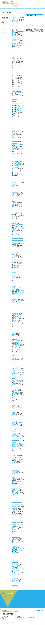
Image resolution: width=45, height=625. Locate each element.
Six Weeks (14, 255)
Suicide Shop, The (15, 482)
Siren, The (14, 230)
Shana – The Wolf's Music (16, 174)
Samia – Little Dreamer (16, 29)
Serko (13, 149)
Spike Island (14, 389)
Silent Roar (14, 212)
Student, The (14, 471)
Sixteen (13, 256)
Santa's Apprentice (15, 45)
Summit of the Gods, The (16, 522)
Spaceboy (13, 373)
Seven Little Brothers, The (16, 150)
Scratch (13, 96)
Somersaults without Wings (16, 340)
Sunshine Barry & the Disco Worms (17, 539)
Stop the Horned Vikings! (16, 436)
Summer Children (15, 495)
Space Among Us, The (15, 372)
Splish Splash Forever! (15, 396)
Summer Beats (14, 488)
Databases (5, 10)
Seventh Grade (14, 161)
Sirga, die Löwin (14, 232)
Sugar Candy (14, 479)
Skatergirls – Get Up (15, 258)
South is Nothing (15, 367)
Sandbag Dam (14, 40)
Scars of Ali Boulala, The (16, 58)
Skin (13, 265)
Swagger (13, 567)
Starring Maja (14, 414)
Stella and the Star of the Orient (17, 422)
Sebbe (13, 105)
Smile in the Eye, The (15, 300)
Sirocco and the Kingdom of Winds (17, 233)
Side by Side (14, 206)
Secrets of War (14, 131)
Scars (13, 57)
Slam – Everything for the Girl (17, 279)
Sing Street (14, 226)
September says (14, 146)
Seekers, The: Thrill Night (16, 135)
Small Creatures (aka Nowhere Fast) (18, 292)
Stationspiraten (14, 416)
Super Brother (14, 543)
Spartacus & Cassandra (15, 380)
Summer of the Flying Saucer (16, 506)
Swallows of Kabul (15, 570)
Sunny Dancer (14, 538)
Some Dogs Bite (14, 336)
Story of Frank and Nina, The (16, 446)
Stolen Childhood (15, 433)
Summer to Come (15, 515)
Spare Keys (14, 375)
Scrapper (13, 94)
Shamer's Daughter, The (16, 171)
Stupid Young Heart (15, 472)
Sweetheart (14, 578)
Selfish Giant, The (15, 137)
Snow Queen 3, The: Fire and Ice (17, 314)
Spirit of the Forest (15, 395)
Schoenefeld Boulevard (16, 70)
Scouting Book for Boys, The (16, 92)
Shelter (13, 186)
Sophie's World (14, 359)
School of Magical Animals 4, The (17, 83)
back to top (40, 610)
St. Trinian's (14, 407)
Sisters (13, 246)
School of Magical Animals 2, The (17, 79)
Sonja (13, 357)
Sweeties (13, 579)
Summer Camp (14, 493)
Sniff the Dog (14, 302)
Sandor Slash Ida (14, 42)
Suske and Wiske (15, 562)
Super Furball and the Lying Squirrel (18, 548)
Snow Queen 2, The (15, 313)
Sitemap (30, 618)
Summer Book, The (15, 490)
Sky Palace (14, 272)
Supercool (14, 552)
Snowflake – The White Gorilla (17, 325)
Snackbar (13, 301)
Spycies (13, 405)
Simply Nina (14, 223)
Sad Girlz (13, 19)
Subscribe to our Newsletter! (8, 593)
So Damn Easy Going (15, 329)
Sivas (13, 254)
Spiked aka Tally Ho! (15, 392)
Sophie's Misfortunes (15, 358)
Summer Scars (14, 513)
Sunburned (14, 530)
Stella (13, 421)
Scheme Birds (14, 66)
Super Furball (14, 547)
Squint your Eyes (15, 406)
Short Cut (13, 194)
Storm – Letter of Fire (15, 440)
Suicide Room (14, 481)
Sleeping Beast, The (15, 281)
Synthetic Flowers (15, 585)
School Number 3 (15, 75)
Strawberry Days (15, 455)
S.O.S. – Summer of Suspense (17, 17)
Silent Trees (14, 213)
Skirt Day (13, 268)
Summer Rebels (14, 511)
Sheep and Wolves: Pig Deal (16, 182)
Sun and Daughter (15, 528)
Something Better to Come (16, 342)
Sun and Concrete (15, 527)
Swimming (14, 581)
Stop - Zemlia (14, 434)
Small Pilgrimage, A (15, 295)
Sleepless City (14, 286)
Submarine (14, 474)
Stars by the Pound (15, 415)
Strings (13, 462)
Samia (13, 28)
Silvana (13, 216)
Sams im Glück (14, 35)
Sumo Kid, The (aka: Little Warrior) (17, 524)
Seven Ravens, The (15, 154)
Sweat (13, 574)
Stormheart (14, 442)
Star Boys (13, 412)
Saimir (13, 21)
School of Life (14, 78)
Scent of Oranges (15, 61)
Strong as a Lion (14, 463)
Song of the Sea (14, 350)
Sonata (13, 349)
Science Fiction (14, 91)
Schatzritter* (14, 63)
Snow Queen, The (15, 318)
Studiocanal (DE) (28, 46)
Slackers (13, 277)
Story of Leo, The (15, 448)
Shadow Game (14, 168)
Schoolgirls (14, 90)
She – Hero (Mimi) (15, 177)
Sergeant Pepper (15, 148)
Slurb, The (14, 289)
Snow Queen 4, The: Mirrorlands (17, 316)
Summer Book (14, 489)
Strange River (14, 454)
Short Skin (14, 196)
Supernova (14, 553)
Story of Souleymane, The (16, 449)
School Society (14, 87)
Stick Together (14, 425)
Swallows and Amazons (16, 568)
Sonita (13, 355)
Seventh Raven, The (15, 162)
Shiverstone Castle (15, 192)
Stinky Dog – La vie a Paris (16, 429)
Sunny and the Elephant (16, 537)
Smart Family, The (15, 298)
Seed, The (14, 134)
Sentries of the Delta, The (16, 141)
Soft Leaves (14, 333)
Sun (13, 526)
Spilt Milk (13, 394)
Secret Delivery (14, 112)
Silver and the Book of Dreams (17, 217)
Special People (14, 384)
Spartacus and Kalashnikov (16, 381)
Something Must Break (16, 344)
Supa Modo (14, 542)
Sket (13, 261)
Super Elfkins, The (15, 546)
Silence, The (14, 209)
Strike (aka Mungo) (15, 459)
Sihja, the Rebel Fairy (15, 207)
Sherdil (13, 187)
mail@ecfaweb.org (21, 617)
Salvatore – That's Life (15, 22)
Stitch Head (14, 431)
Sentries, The (14, 143)
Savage (13, 48)
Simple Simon (14, 222)
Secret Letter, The (15, 116)
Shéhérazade (14, 184)
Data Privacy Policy (32, 617)
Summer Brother (15, 492)
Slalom (13, 278)
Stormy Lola (14, 443)
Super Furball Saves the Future (17, 550)
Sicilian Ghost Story (15, 202)
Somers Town (14, 339)
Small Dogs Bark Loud (15, 294)
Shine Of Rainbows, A (15, 190)
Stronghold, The (14, 470)
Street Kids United (15, 457)
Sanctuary (13, 39)
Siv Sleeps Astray (15, 252)
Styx (13, 473)
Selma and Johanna (15, 138)
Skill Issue (13, 263)
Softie (13, 335)
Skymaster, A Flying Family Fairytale (18, 274)
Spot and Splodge (15, 401)
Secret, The (14, 130)
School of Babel (14, 77)
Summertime (14, 521)
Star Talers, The (14, 413)
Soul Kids (13, 362)
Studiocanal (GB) (28, 45)
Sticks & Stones (14, 426)
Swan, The (14, 572)
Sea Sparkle (14, 101)
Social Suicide (14, 332)
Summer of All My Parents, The (17, 502)
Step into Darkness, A (15, 424)
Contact (30, 616)
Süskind (13, 477)
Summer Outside (15, 509)
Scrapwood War (14, 95)
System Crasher (14, 586)
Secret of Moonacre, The (16, 119)
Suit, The (13, 484)
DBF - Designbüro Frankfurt (12, 622)
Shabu (13, 167)
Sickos (13, 205)
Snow (13, 307)
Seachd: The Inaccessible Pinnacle (17, 103)
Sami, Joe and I (14, 27)
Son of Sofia (14, 347)
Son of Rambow (14, 345)
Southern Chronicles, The (16, 368)
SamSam (13, 36)
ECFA (2, 10)
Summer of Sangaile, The (16, 504)
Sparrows (13, 378)
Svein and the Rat (15, 564)
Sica (13, 201)
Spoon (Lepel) (14, 398)
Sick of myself (14, 204)
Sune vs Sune (14, 532)
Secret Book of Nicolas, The (16, 108)
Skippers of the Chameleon (16, 266)
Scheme (13, 65)
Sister (13, 235)
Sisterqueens (14, 245)
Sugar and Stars (14, 478)
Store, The (14, 437)
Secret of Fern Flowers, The (16, 117)
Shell (13, 185)
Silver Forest (14, 219)
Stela (13, 419)
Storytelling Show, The (15, 451)
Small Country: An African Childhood (18, 290)
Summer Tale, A (14, 514)
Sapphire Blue (14, 47)
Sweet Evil (14, 575)
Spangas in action (15, 374)
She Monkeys (14, 176)
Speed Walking (14, 385)
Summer (13, 485)
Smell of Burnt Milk (15, 299)
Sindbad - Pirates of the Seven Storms (18, 224)
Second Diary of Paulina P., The (17, 106)
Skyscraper (14, 276)
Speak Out (14, 383)
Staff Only (14, 408)
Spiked (13, 390)
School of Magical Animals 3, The (17, 81)
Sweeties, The (14, 580)
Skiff (13, 262)
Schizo (13, 68)
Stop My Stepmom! (15, 435)
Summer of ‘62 (14, 508)
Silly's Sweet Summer (15, 215)
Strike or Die (14, 461)
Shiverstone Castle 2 (15, 193)
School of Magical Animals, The (17, 85)
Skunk (13, 269)
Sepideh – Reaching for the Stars (17, 144)
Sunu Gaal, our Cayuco (15, 541)
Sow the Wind (14, 370)
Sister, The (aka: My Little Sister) (17, 238)
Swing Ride (14, 582)
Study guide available (5, 26)
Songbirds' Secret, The (15, 352)
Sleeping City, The (15, 284)
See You (13, 133)
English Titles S (14, 16)
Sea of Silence (14, 99)
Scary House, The (15, 60)
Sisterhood (14, 242)
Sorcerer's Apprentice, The (16, 360)
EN (38, 1)
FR (40, 1)
